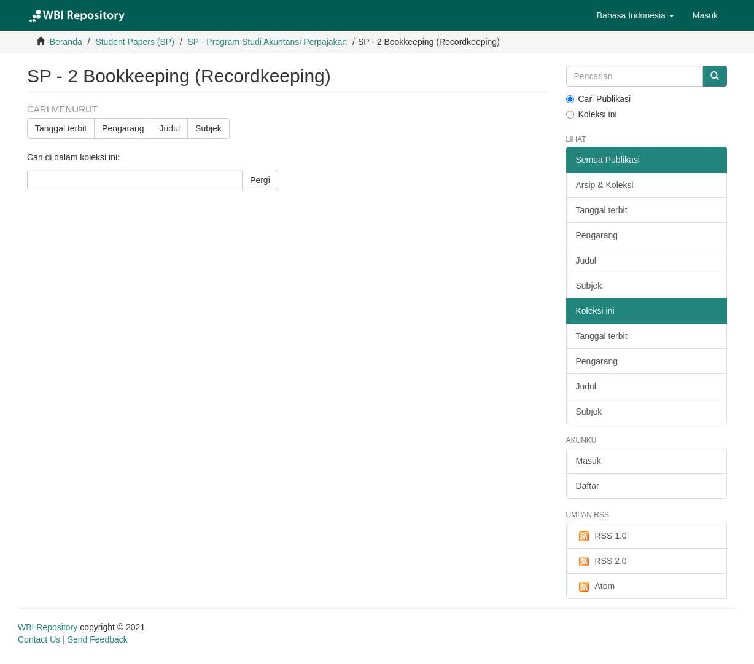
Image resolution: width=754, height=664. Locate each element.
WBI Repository (47, 627)
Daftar (587, 486)
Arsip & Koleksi (605, 185)
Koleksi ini (591, 114)
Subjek (208, 128)
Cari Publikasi (598, 99)
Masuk (588, 461)
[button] (635, 15)
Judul (170, 128)
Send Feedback (98, 639)
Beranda (66, 42)
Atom (595, 586)
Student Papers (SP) (134, 42)
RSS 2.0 (601, 561)
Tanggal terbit (61, 128)
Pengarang (123, 128)
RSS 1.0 (601, 536)
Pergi (260, 180)
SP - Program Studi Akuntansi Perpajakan (267, 42)
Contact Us (39, 639)
